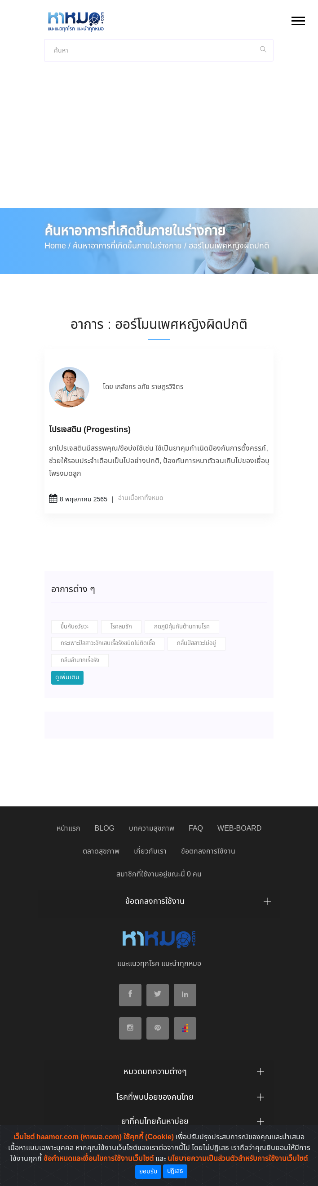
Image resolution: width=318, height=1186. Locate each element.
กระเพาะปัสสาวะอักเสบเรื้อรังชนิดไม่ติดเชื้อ (108, 643)
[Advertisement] (159, 141)
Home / (57, 246)
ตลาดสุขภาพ (101, 851)
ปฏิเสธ (175, 1171)
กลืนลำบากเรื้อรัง (80, 660)
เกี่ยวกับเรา (150, 851)
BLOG (105, 828)
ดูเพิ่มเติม (67, 677)
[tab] (159, 904)
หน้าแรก (68, 828)
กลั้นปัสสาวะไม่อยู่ (196, 643)
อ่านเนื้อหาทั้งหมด (140, 498)
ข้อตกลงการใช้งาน (208, 851)
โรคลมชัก (121, 627)
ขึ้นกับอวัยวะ (74, 627)
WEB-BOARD (239, 828)
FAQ (196, 828)
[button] (297, 19)
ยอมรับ (148, 1171)
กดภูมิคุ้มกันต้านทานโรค (182, 627)
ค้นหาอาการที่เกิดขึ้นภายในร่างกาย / (129, 246)
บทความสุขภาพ (151, 828)
